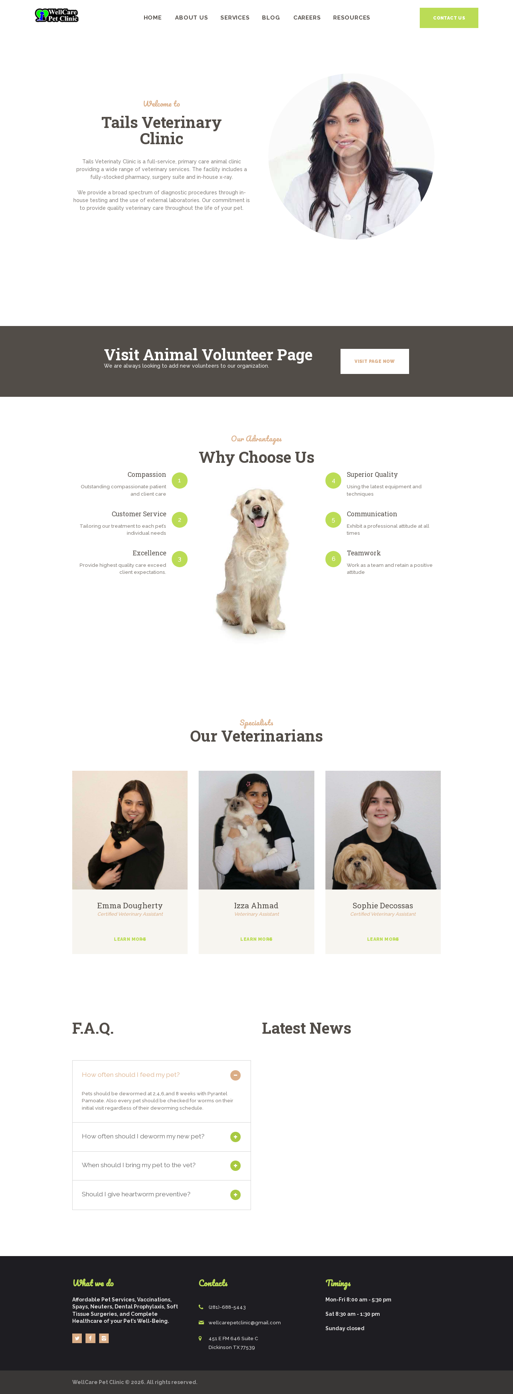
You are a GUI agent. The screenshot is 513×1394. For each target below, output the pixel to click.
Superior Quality (372, 474)
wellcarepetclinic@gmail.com (245, 1322)
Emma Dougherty (130, 905)
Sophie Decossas (383, 905)
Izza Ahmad (256, 905)
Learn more (130, 939)
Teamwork (364, 553)
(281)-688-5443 (227, 1307)
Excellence (149, 553)
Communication (372, 514)
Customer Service (139, 514)
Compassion (147, 474)
